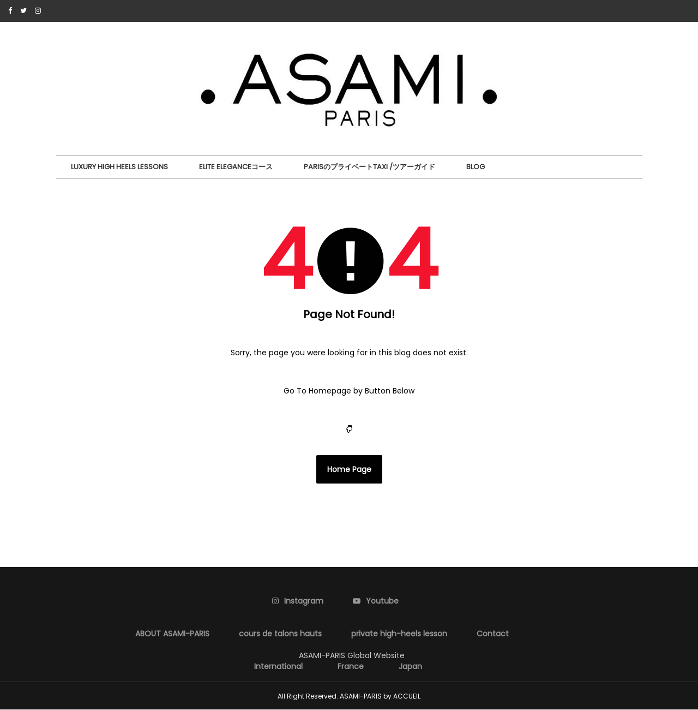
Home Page (349, 469)
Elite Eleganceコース (236, 167)
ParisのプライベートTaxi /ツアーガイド (369, 167)
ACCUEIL (406, 696)
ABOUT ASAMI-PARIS (172, 633)
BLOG (475, 167)
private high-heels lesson (399, 633)
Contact (493, 633)
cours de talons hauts (280, 633)
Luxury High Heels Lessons (119, 167)
